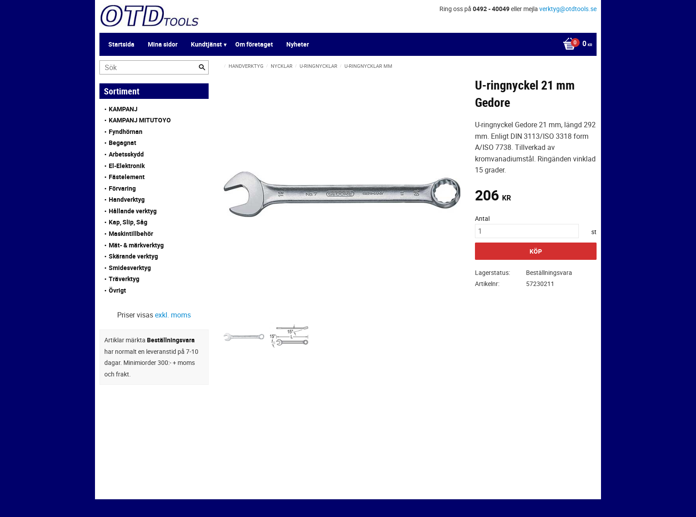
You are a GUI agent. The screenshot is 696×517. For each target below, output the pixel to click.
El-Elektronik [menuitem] (127, 165)
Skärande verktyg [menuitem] (133, 256)
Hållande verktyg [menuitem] (133, 211)
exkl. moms (173, 315)
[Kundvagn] (575, 44)
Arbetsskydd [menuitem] (126, 154)
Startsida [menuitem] (121, 44)
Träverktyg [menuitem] (124, 278)
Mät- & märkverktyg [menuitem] (136, 245)
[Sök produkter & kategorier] (154, 67)
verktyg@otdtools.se (568, 8)
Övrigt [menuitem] (117, 290)
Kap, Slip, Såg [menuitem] (128, 222)
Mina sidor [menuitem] (163, 44)
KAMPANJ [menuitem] (123, 109)
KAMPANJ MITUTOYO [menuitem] (140, 120)
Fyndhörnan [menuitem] (125, 131)
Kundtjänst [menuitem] (206, 44)
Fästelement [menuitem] (127, 176)
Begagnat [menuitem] (122, 142)
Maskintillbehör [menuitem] (131, 233)
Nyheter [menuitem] (297, 44)
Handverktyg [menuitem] (127, 199)
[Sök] (202, 67)
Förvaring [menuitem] (122, 188)
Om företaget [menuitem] (254, 44)
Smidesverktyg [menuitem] (130, 267)
